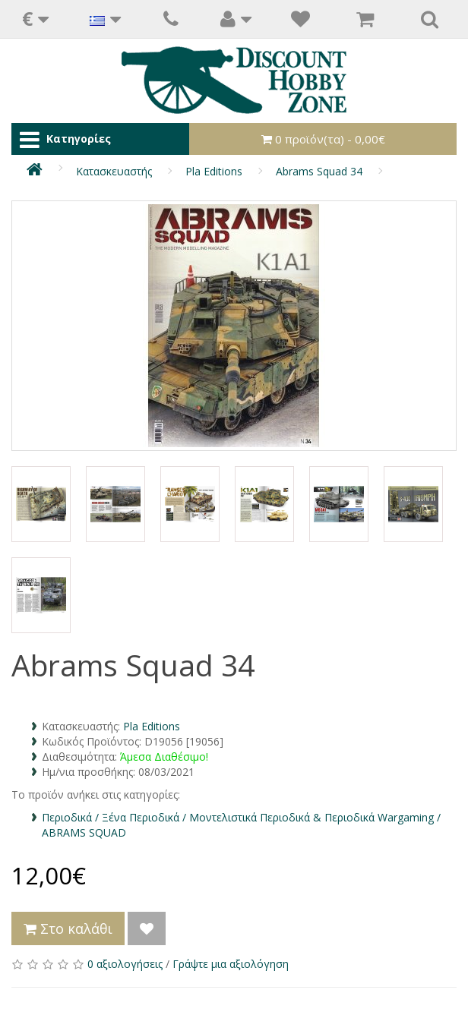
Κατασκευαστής (114, 171)
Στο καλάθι (68, 928)
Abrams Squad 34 (319, 171)
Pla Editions (213, 171)
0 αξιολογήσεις (125, 964)
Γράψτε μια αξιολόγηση (230, 964)
